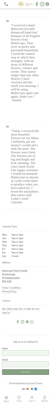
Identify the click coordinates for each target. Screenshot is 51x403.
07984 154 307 (32, 309)
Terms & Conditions (11, 288)
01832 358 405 (14, 309)
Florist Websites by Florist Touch (25, 383)
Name (5, 348)
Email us (6, 312)
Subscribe (25, 372)
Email (5, 359)
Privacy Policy (9, 291)
